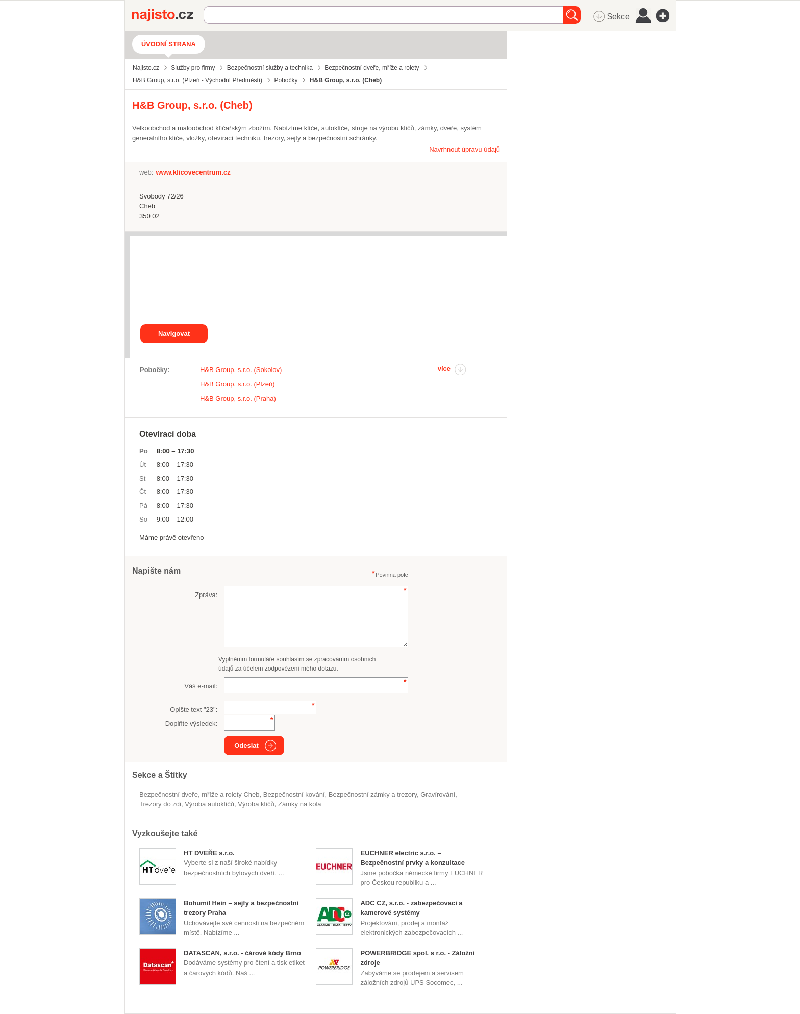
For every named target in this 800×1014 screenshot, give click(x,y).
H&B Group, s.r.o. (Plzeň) (237, 384)
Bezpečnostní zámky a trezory (373, 794)
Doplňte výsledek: (191, 723)
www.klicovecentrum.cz (193, 172)
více (444, 369)
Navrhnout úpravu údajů (464, 149)
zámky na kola (299, 804)
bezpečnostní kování (294, 794)
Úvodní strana (168, 44)
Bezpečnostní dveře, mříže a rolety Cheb (199, 794)
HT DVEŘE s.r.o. (209, 853)
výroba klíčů (256, 804)
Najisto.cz (168, 15)
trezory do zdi (160, 804)
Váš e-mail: (200, 686)
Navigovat (174, 333)
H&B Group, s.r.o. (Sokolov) (241, 370)
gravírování (437, 794)
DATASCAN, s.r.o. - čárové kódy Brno (242, 953)
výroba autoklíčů (209, 804)
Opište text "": (193, 709)
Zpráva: (206, 595)
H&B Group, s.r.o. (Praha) (238, 398)
